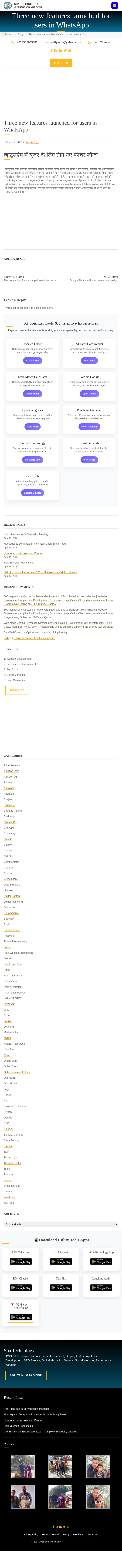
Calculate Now (32, 460)
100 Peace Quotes (41, 617)
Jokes (7, 1015)
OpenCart (9, 1078)
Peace (7, 1095)
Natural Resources (14, 1043)
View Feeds (89, 460)
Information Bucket (14, 992)
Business (9, 816)
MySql (7, 1038)
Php (6, 1100)
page (7, 1089)
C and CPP (10, 822)
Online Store (11, 1066)
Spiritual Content (13, 1134)
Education (9, 918)
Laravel (8, 1021)
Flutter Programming (15, 941)
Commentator (11, 862)
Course (8, 873)
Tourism (8, 1174)
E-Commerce (11, 913)
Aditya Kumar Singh (26, 1375)
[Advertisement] (61, 97)
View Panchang (89, 426)
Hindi (7, 970)
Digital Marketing (13, 901)
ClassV (8, 845)
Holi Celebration (13, 975)
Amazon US (10, 776)
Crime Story (10, 879)
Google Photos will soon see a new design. (94, 280)
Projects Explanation (15, 1106)
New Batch (10, 1049)
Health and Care (13, 964)
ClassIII (8, 839)
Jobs (6, 1009)
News (7, 1055)
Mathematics (11, 1032)
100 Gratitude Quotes (43, 604)
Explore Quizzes (32, 493)
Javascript (9, 1004)
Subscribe (17, 690)
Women (8, 1191)
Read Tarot (89, 360)
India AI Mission (13, 987)
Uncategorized (12, 1185)
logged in (25, 308)
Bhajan (8, 799)
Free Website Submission (18, 952)
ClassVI (8, 850)
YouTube (9, 1203)
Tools (7, 1168)
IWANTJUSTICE (13, 998)
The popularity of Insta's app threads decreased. (31, 280)
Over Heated (11, 1083)
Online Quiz (10, 1060)
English (8, 924)
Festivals (9, 935)
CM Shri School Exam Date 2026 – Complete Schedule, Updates (40, 572)
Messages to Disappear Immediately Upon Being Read (35, 543)
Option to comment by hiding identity (46, 632)
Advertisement (12, 765)
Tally (6, 1151)
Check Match (32, 393)
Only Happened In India (17, 1072)
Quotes (8, 1117)
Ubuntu (8, 1180)
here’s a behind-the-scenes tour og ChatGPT (92, 626)
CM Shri (8, 856)
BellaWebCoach (13, 632)
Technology (32, 142)
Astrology (9, 788)
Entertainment (12, 930)
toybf (6, 638)
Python (8, 1112)
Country (8, 867)
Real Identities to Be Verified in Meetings (26, 534)
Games (8, 958)
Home (8, 34)
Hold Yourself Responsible (19, 562)
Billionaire (9, 805)
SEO (6, 1123)
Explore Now (32, 360)
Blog (20, 34)
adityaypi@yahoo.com (66, 42)
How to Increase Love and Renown (23, 553)
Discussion (10, 907)
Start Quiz (32, 426)
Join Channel (102, 42)
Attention (9, 793)
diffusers (8, 890)
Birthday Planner (13, 810)
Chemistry (9, 833)
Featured (61, 63)
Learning (9, 1026)
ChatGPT (9, 827)
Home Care (10, 981)
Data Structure (12, 884)
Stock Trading (11, 1140)
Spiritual (8, 1129)
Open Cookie (89, 393)
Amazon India (11, 771)
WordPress (10, 1197)
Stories (8, 1146)
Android (8, 782)
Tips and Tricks (12, 1163)
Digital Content (12, 896)
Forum (7, 947)
